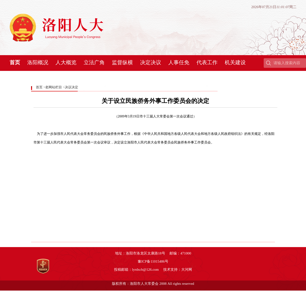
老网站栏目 (53, 87)
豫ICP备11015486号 (153, 261)
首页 (15, 62)
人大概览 (65, 62)
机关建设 (235, 62)
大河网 (186, 269)
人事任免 (178, 62)
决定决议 (150, 62)
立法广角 (94, 62)
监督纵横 (122, 62)
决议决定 (71, 87)
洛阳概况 (37, 62)
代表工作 (207, 62)
